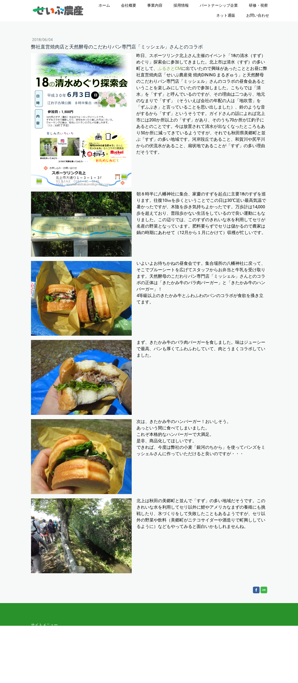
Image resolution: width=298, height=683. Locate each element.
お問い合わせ (257, 15)
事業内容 (154, 5)
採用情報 (181, 5)
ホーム (104, 5)
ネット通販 (225, 15)
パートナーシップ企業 (219, 5)
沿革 (41, 648)
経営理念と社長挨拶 (55, 642)
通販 (38, 670)
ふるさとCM (169, 68)
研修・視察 (258, 5)
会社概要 (128, 5)
